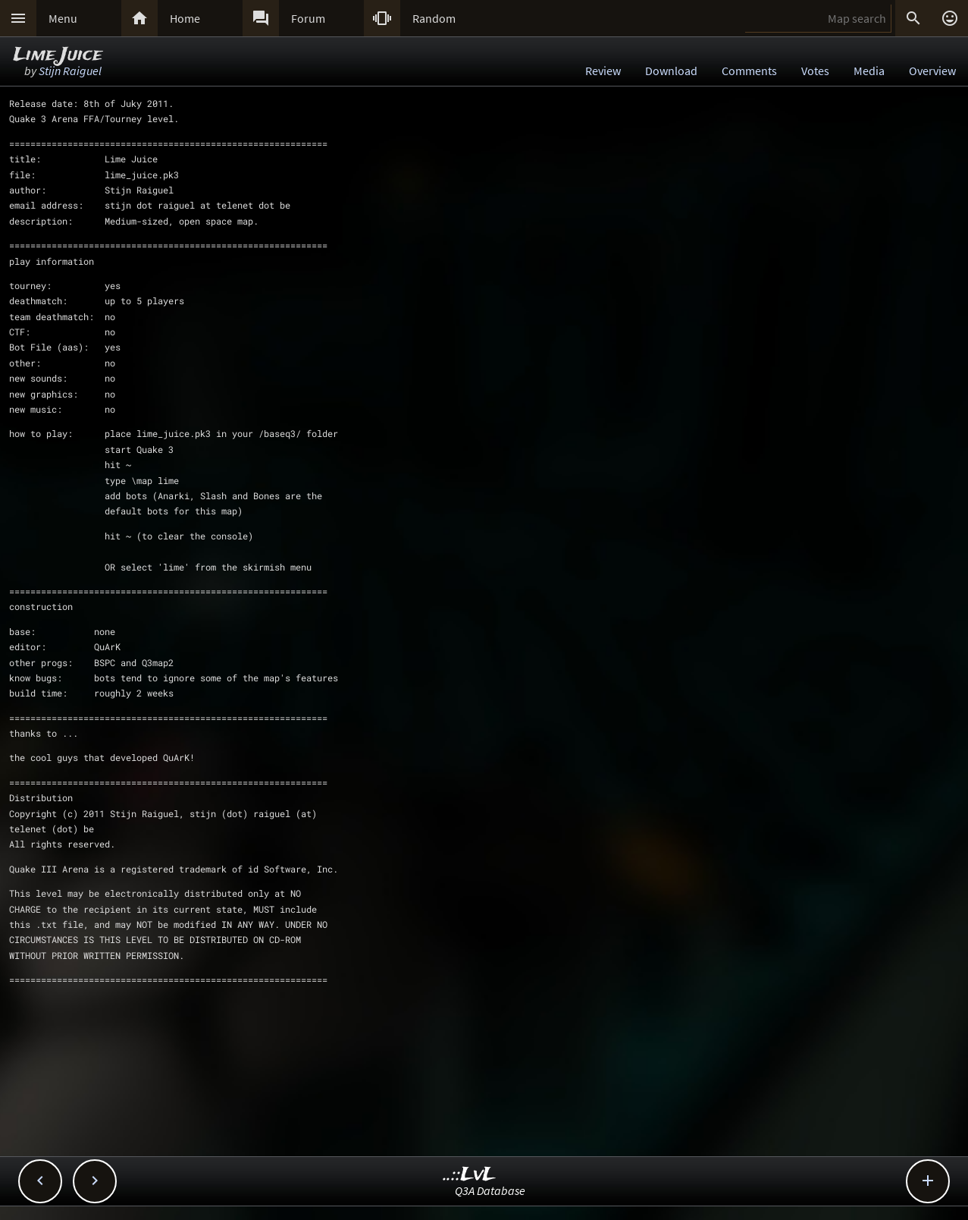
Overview (932, 70)
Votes (815, 70)
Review (603, 70)
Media (869, 70)
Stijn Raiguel (70, 70)
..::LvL (469, 1175)
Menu (63, 18)
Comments (749, 70)
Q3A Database (490, 1190)
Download (671, 70)
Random (434, 18)
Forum (308, 18)
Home (185, 18)
